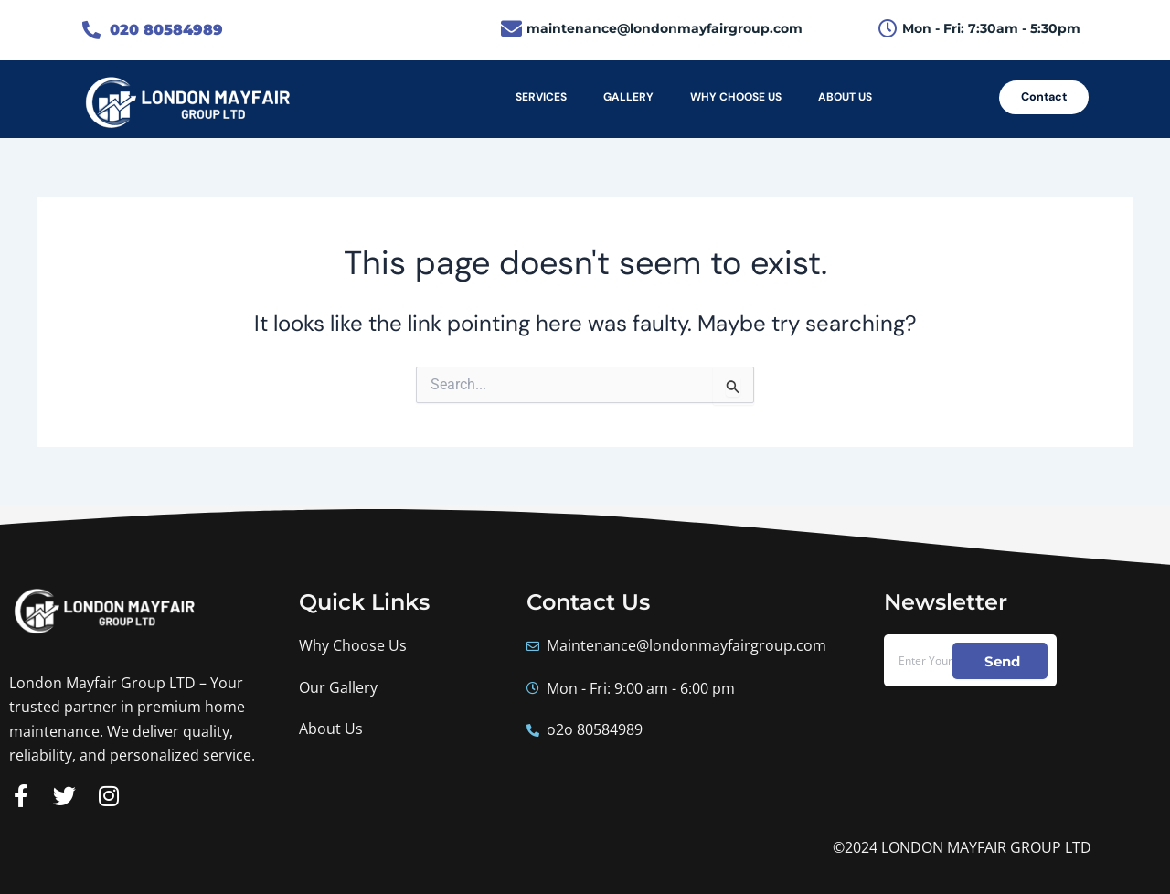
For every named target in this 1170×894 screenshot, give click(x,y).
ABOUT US (845, 97)
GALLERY (628, 97)
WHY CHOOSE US (736, 97)
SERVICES (541, 97)
